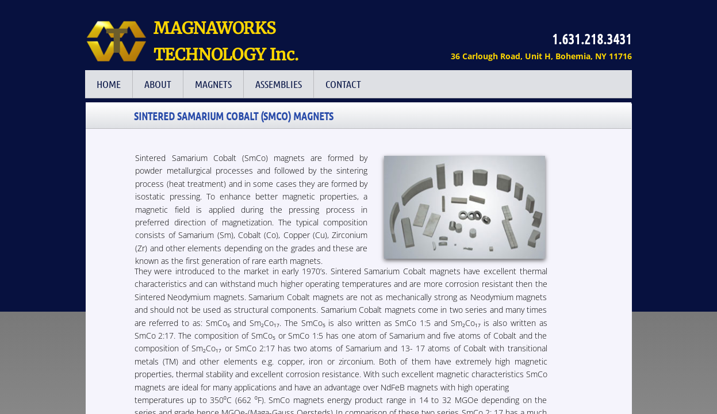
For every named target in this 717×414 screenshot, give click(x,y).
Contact (343, 84)
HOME (109, 84)
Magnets (213, 84)
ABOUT (157, 84)
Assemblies (278, 84)
